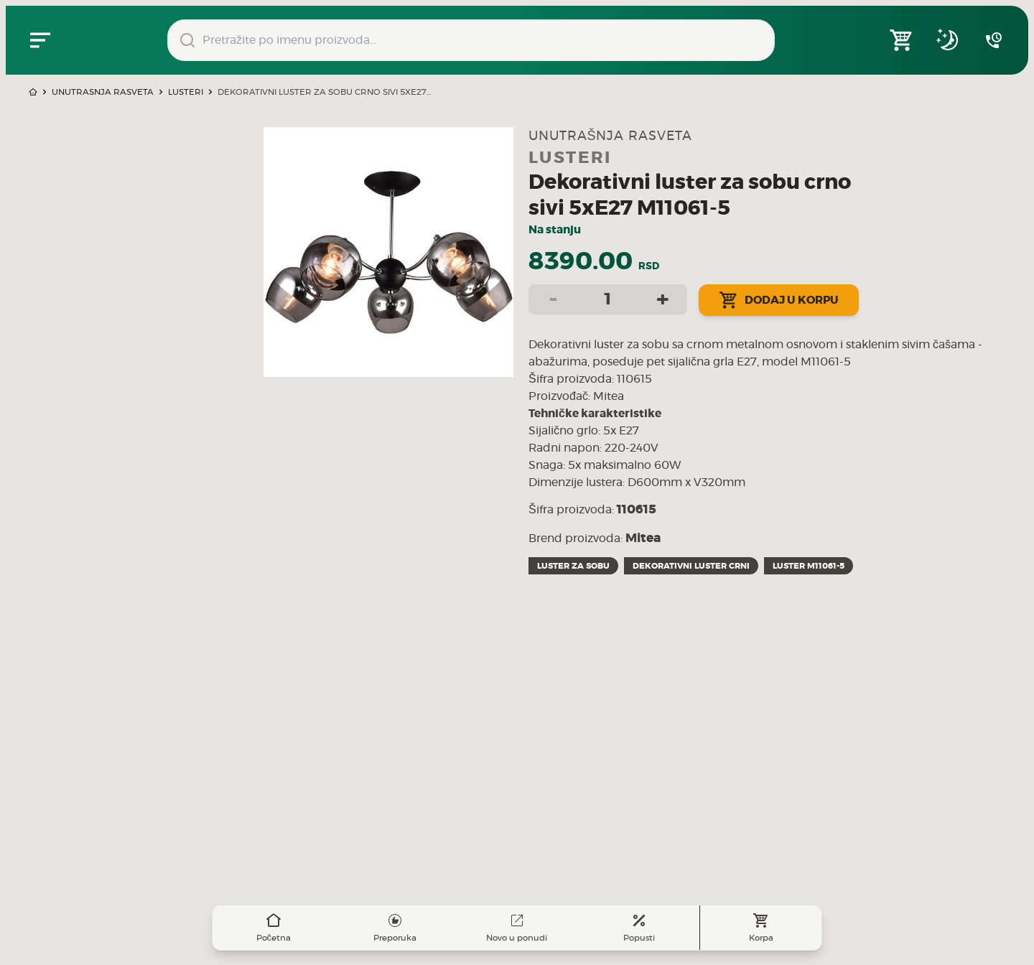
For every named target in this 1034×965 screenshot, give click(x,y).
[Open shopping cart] (902, 40)
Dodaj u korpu (779, 300)
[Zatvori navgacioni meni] (40, 40)
